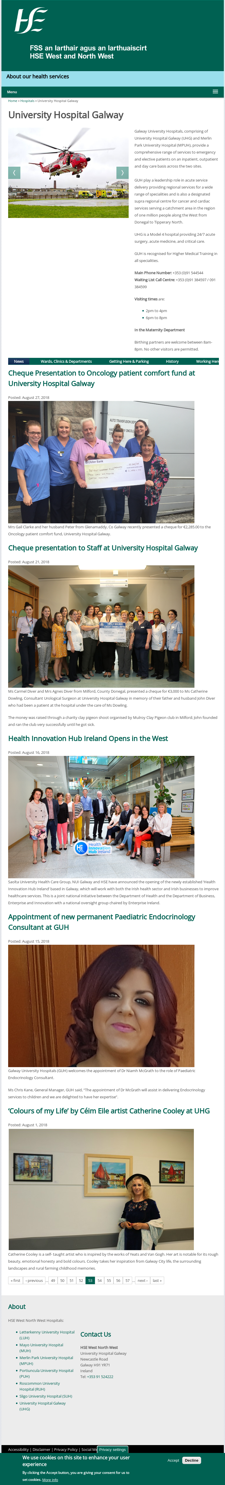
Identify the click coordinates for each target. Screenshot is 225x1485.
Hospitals (27, 100)
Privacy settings (112, 1449)
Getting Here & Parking (129, 361)
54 (100, 1280)
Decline (191, 1460)
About (16, 1307)
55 (109, 1280)
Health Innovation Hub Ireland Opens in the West (88, 738)
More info (50, 1480)
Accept (173, 1460)
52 (81, 1280)
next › (143, 1280)
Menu (12, 92)
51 (72, 1280)
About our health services (38, 76)
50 (62, 1280)
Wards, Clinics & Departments (66, 361)
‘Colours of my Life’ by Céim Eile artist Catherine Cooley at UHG (109, 1110)
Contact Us (95, 1334)
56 (118, 1280)
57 (127, 1280)
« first (15, 1280)
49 (53, 1280)
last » (157, 1280)
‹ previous (34, 1280)
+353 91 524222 (100, 1376)
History (172, 361)
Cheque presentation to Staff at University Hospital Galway (103, 548)
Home (12, 100)
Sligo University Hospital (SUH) (46, 1396)
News (21, 361)
